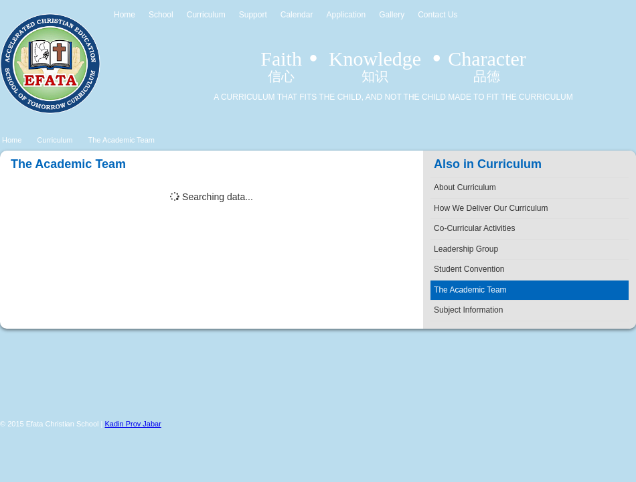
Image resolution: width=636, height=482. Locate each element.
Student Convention (469, 269)
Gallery (391, 14)
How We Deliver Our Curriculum (491, 208)
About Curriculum (465, 187)
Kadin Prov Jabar (133, 424)
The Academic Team (121, 140)
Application (346, 14)
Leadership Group (466, 249)
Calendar (297, 14)
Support (253, 14)
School (161, 14)
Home (124, 14)
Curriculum (206, 14)
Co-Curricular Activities (474, 228)
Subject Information (468, 310)
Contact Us (437, 14)
